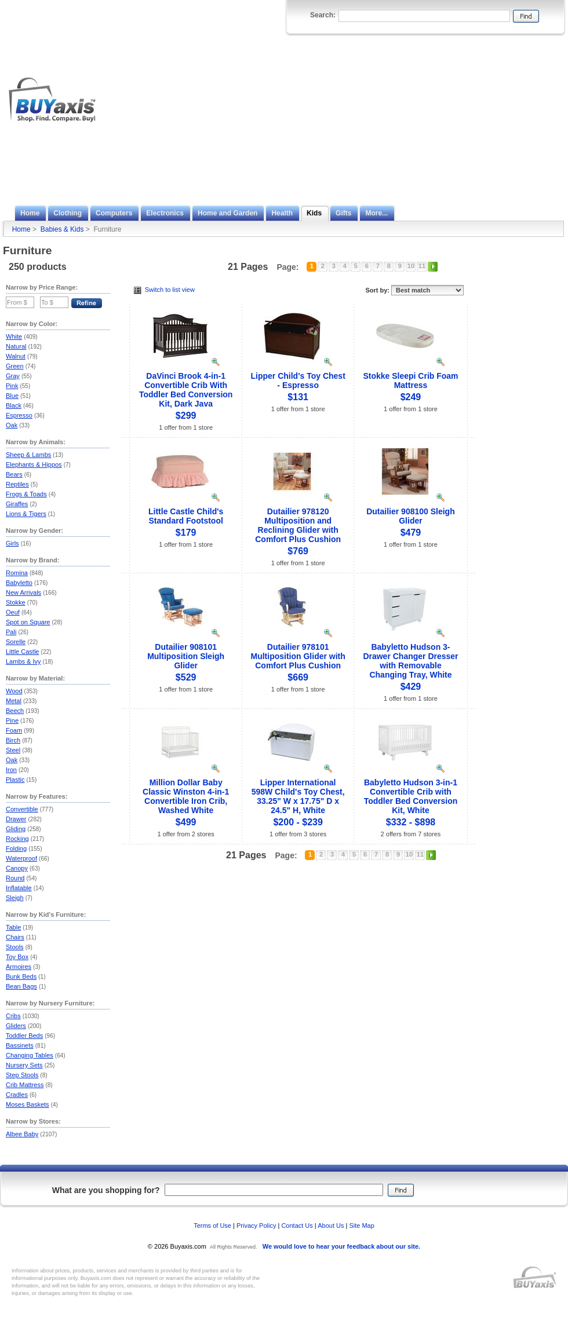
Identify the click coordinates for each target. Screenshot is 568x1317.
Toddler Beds (24, 1035)
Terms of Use (212, 1225)
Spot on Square (28, 622)
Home (29, 213)
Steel (13, 750)
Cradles (17, 1094)
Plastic (15, 779)
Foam (14, 730)
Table (13, 927)
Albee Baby (22, 1134)
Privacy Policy (256, 1225)
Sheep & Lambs (28, 454)
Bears (14, 474)
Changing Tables (29, 1055)
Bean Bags (21, 986)
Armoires (18, 966)
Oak (11, 425)
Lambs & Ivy (23, 661)
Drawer (16, 818)
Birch (13, 740)
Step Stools (22, 1074)
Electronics (165, 213)
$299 (186, 415)
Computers (114, 213)
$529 (186, 677)
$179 (186, 532)
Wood (14, 690)
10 (410, 265)
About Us (331, 1225)
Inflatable (19, 887)
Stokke (16, 602)
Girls (12, 543)
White (14, 336)
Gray (13, 375)
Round (15, 878)
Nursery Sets (24, 1065)
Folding (16, 848)
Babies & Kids (62, 229)
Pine (12, 720)
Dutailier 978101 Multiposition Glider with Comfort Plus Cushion (297, 656)
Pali (11, 631)
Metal (13, 700)
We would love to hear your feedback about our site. (341, 1246)
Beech (15, 710)
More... (376, 213)
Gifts (343, 213)
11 (421, 265)
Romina (17, 572)
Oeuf (13, 612)
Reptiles (17, 484)
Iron (11, 769)
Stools (15, 946)
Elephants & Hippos (34, 464)
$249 (410, 397)
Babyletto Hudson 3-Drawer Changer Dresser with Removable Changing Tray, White (410, 660)
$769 (297, 551)
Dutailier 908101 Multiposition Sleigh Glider (185, 656)
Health (282, 213)
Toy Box (17, 956)
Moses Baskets (27, 1104)
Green (15, 366)
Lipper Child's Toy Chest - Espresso (297, 380)
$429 (410, 687)
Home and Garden (227, 213)
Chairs (15, 937)
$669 (297, 677)
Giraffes (17, 503)
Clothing (67, 213)
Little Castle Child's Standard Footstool (185, 516)
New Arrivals (23, 592)
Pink (12, 385)
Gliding (16, 828)
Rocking (17, 838)
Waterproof (21, 858)
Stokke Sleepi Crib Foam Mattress (410, 380)
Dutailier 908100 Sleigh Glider (410, 516)
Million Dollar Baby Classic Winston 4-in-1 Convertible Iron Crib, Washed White (186, 796)
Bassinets (20, 1045)
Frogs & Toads (26, 494)
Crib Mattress (24, 1084)
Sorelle (16, 641)
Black (13, 405)
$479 (410, 532)
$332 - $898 (410, 822)
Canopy (17, 868)
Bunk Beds (21, 976)
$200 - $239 (297, 822)
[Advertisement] (454, 117)
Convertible (22, 809)
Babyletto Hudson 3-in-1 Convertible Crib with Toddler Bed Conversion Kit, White (411, 796)
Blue (12, 395)
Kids (314, 213)
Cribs (13, 1015)
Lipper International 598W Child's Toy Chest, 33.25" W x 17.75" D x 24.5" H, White (298, 796)
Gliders (16, 1025)
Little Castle (22, 651)
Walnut (16, 356)
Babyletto (19, 582)
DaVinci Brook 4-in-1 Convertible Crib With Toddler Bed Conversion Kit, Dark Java (186, 389)
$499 (186, 822)
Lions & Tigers (26, 513)
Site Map (361, 1225)
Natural (16, 346)
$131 (297, 397)
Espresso (19, 415)
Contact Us (296, 1225)
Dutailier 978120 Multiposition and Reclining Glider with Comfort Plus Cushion (298, 525)
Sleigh (15, 897)
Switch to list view (164, 289)
